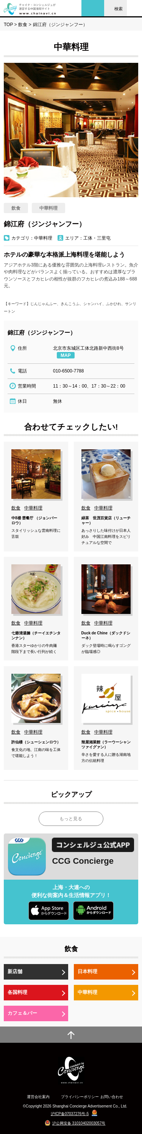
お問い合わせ (111, 1097)
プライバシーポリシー (80, 1097)
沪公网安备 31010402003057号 (79, 1123)
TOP (8, 24)
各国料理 (17, 992)
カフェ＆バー (22, 1013)
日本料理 (87, 971)
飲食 (22, 24)
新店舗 (15, 971)
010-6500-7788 (68, 371)
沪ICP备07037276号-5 (70, 1114)
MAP (66, 355)
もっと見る (70, 818)
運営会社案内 (38, 1097)
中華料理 (87, 992)
